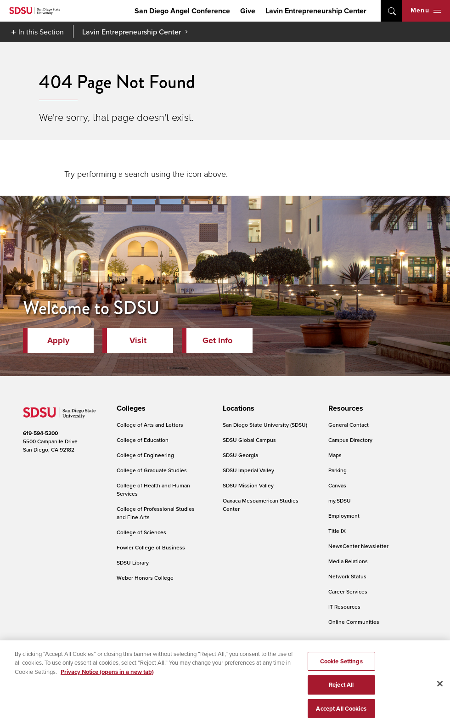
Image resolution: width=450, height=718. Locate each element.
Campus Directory (350, 440)
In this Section (41, 32)
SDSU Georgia (240, 455)
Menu (426, 10)
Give (247, 11)
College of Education (143, 440)
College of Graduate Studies (152, 470)
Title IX (337, 531)
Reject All (341, 693)
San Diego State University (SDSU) (265, 425)
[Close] (440, 692)
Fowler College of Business (151, 547)
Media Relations (348, 561)
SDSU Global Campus (249, 440)
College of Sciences (141, 532)
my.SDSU (339, 500)
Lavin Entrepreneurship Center (315, 11)
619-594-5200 (40, 433)
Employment (344, 516)
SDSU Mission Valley (248, 485)
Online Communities (353, 622)
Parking (337, 470)
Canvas (337, 485)
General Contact (348, 425)
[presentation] (130, 408)
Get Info (217, 340)
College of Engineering (145, 455)
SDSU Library (133, 562)
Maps (335, 455)
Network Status (347, 576)
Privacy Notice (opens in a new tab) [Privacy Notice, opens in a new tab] (107, 680)
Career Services (347, 591)
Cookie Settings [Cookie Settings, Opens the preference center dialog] (341, 669)
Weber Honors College (145, 578)
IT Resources (344, 607)
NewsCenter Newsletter (358, 546)
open (391, 11)
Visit (137, 340)
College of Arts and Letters (150, 425)
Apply (58, 340)
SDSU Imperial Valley (248, 470)
